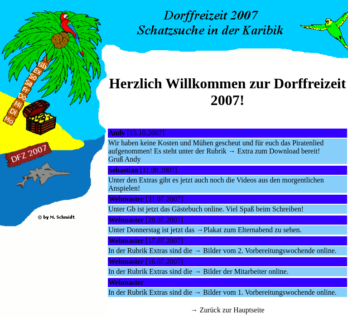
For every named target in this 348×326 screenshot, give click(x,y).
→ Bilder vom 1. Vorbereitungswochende (254, 292)
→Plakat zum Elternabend (234, 230)
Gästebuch (187, 209)
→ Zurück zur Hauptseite (227, 310)
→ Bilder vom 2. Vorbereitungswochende (254, 250)
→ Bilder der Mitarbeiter (230, 271)
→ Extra (241, 151)
